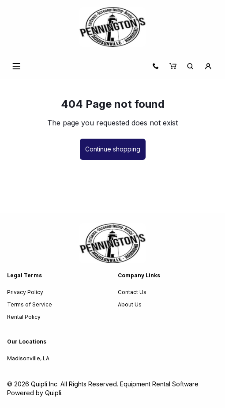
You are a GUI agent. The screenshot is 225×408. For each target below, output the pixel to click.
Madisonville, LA (28, 358)
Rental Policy (24, 317)
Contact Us (132, 292)
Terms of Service (29, 304)
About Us (130, 304)
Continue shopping (112, 149)
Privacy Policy (25, 292)
